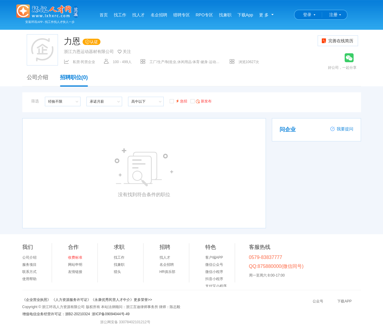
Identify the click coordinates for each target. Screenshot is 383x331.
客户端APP (214, 257)
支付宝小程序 (216, 286)
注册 (333, 14)
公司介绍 (37, 77)
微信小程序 (214, 272)
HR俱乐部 (167, 272)
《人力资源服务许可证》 (71, 300)
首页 (104, 15)
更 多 (264, 15)
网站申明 (75, 265)
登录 (307, 14)
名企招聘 (159, 15)
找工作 (120, 15)
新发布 (201, 101)
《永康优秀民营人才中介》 (112, 300)
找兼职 (225, 15)
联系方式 (29, 272)
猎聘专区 (181, 15)
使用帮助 (29, 279)
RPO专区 (204, 15)
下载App (245, 15)
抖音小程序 (214, 279)
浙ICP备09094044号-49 (111, 314)
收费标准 (75, 257)
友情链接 (75, 272)
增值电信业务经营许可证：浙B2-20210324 (56, 314)
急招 (178, 100)
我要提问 (341, 129)
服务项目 (29, 265)
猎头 (117, 272)
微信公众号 (214, 265)
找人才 (138, 15)
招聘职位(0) (74, 80)
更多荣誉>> (143, 300)
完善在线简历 (337, 41)
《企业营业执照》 (37, 300)
